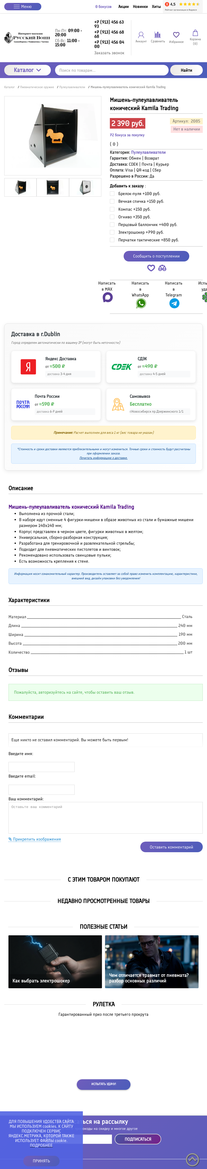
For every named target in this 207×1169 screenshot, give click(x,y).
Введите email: (22, 776)
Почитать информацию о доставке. (103, 458)
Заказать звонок (109, 52)
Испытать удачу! (103, 1084)
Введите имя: (20, 753)
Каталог (27, 70)
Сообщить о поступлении (156, 256)
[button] (151, 269)
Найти (186, 70)
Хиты (156, 6)
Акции (123, 6)
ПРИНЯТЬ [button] (41, 1160)
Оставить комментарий (171, 847)
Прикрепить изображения (34, 839)
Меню (23, 6)
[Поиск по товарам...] (112, 70)
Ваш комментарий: (26, 798)
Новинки (140, 6)
